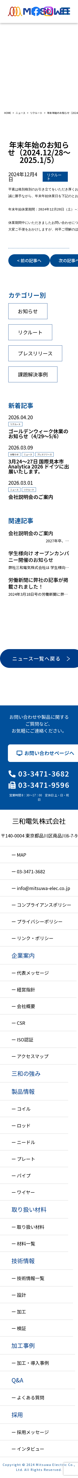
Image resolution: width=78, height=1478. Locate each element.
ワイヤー (26, 1192)
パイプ (24, 1175)
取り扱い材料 (28, 1209)
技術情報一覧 (30, 1278)
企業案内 (23, 955)
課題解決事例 (33, 374)
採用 (17, 1414)
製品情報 (23, 1091)
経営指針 (26, 989)
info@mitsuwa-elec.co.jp (43, 888)
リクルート (54, 176)
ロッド (24, 1125)
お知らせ (28, 311)
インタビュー (30, 1448)
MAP (21, 854)
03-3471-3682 (39, 773)
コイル (24, 1108)
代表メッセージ (33, 972)
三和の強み (26, 1073)
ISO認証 (25, 1039)
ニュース (28, 454)
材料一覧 (26, 1243)
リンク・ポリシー (35, 938)
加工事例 (23, 1345)
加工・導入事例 (33, 1362)
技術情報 (23, 1260)
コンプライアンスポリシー (44, 904)
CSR (21, 1022)
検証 (21, 1328)
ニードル (26, 1142)
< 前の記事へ (29, 260)
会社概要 (26, 1006)
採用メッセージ (33, 1432)
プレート (26, 1158)
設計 (21, 1294)
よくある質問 (30, 1397)
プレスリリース (35, 353)
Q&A (17, 1380)
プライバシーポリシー (40, 921)
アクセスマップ (32, 1056)
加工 (21, 1311)
